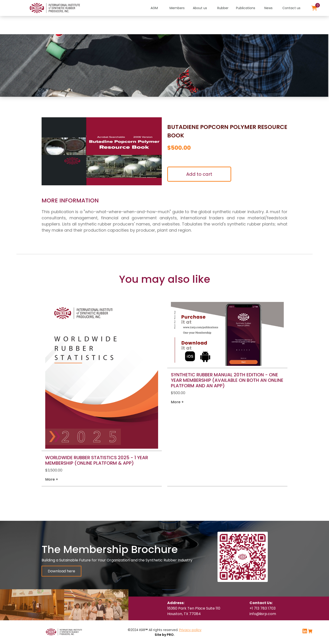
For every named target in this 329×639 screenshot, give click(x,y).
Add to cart (199, 174)
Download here (61, 571)
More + (51, 479)
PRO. (170, 634)
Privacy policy (190, 630)
